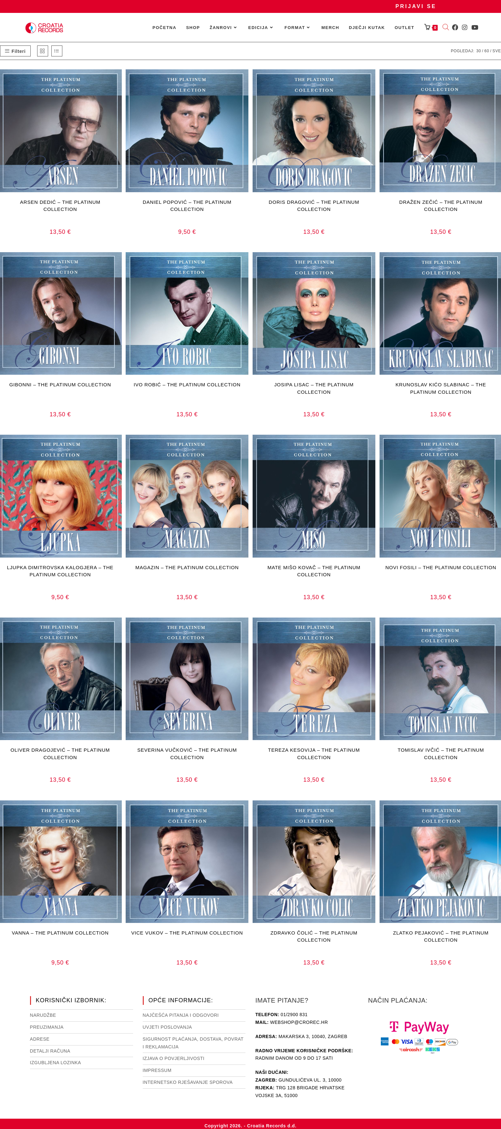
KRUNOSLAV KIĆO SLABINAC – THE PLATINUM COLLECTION (441, 388)
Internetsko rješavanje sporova (188, 1082)
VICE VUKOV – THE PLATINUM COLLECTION (187, 933)
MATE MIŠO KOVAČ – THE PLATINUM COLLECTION (313, 571)
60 (486, 51)
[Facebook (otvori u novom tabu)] (455, 27)
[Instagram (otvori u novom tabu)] (465, 27)
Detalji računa (50, 1051)
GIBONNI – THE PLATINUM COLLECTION (60, 384)
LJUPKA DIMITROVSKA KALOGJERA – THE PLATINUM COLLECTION (60, 571)
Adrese (40, 1039)
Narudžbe (43, 1015)
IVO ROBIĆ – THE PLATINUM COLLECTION (187, 384)
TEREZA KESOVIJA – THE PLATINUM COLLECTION (314, 753)
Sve (497, 51)
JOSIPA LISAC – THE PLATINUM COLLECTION (314, 388)
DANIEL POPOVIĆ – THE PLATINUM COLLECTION (187, 205)
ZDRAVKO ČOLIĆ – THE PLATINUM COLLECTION (313, 936)
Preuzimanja (47, 1027)
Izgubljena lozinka (55, 1062)
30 (478, 51)
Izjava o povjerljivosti (173, 1058)
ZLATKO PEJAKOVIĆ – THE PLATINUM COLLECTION (441, 936)
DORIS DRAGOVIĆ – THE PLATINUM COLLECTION (314, 205)
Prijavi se (415, 6)
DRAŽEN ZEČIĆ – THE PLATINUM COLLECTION (441, 205)
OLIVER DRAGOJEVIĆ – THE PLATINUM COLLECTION (60, 753)
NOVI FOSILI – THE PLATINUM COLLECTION (440, 567)
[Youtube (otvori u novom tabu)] (474, 27)
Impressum (157, 1070)
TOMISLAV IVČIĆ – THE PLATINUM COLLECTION (441, 753)
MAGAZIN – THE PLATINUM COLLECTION (187, 567)
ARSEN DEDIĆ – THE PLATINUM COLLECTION (60, 205)
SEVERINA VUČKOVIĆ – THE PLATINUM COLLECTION (187, 753)
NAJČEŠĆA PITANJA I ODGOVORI (181, 1015)
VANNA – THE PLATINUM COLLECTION (60, 933)
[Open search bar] (446, 28)
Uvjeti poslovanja (167, 1027)
